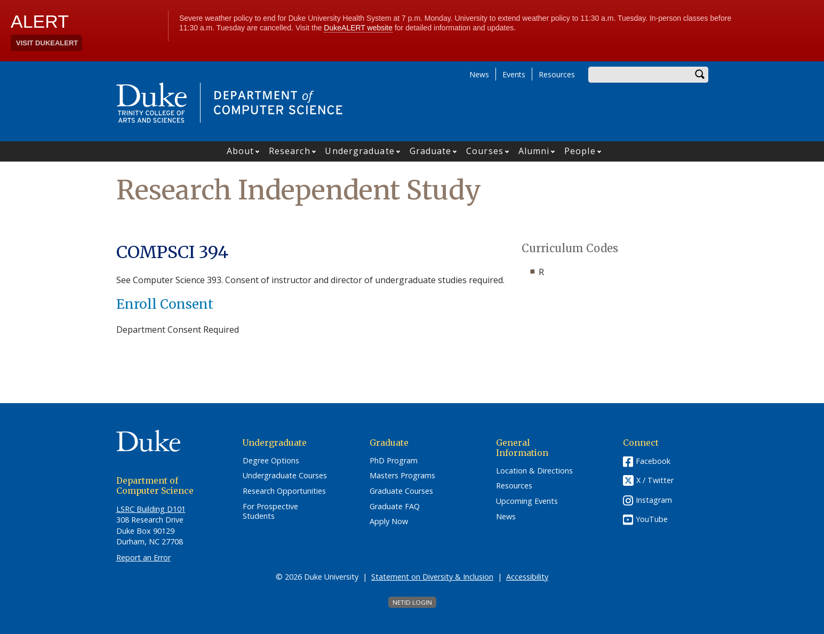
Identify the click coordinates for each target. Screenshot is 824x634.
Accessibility (527, 577)
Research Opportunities (284, 491)
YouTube (652, 519)
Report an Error (143, 557)
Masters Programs (402, 475)
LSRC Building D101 (151, 509)
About (240, 151)
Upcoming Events (527, 501)
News (479, 74)
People (580, 151)
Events (513, 74)
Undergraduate (359, 151)
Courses (484, 151)
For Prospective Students (270, 511)
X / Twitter (655, 480)
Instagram (654, 500)
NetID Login (412, 602)
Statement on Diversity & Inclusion (432, 577)
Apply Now (389, 521)
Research (289, 151)
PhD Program (394, 461)
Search (700, 75)
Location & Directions (534, 471)
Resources (557, 74)
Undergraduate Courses (285, 475)
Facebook (653, 461)
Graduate (431, 151)
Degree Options (271, 461)
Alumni (534, 151)
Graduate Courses (401, 491)
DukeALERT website (358, 27)
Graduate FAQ (395, 506)
